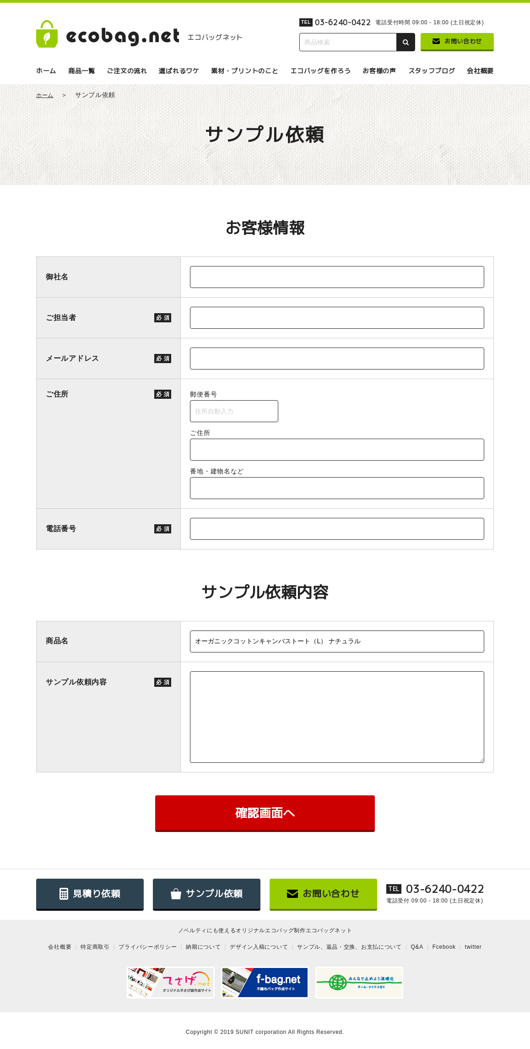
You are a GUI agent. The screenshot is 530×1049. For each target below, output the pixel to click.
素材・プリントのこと (244, 70)
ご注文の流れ (127, 70)
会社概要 (480, 70)
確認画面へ (265, 812)
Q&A (417, 947)
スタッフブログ (431, 70)
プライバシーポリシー (148, 947)
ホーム (46, 70)
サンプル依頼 (207, 893)
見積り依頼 (89, 893)
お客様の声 (379, 70)
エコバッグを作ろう (320, 70)
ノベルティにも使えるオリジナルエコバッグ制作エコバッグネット (265, 930)
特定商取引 (95, 947)
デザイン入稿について (259, 947)
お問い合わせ (457, 41)
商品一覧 (81, 70)
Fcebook (444, 947)
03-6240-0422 (343, 22)
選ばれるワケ (179, 70)
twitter (473, 947)
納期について (203, 947)
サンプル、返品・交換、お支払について (349, 947)
